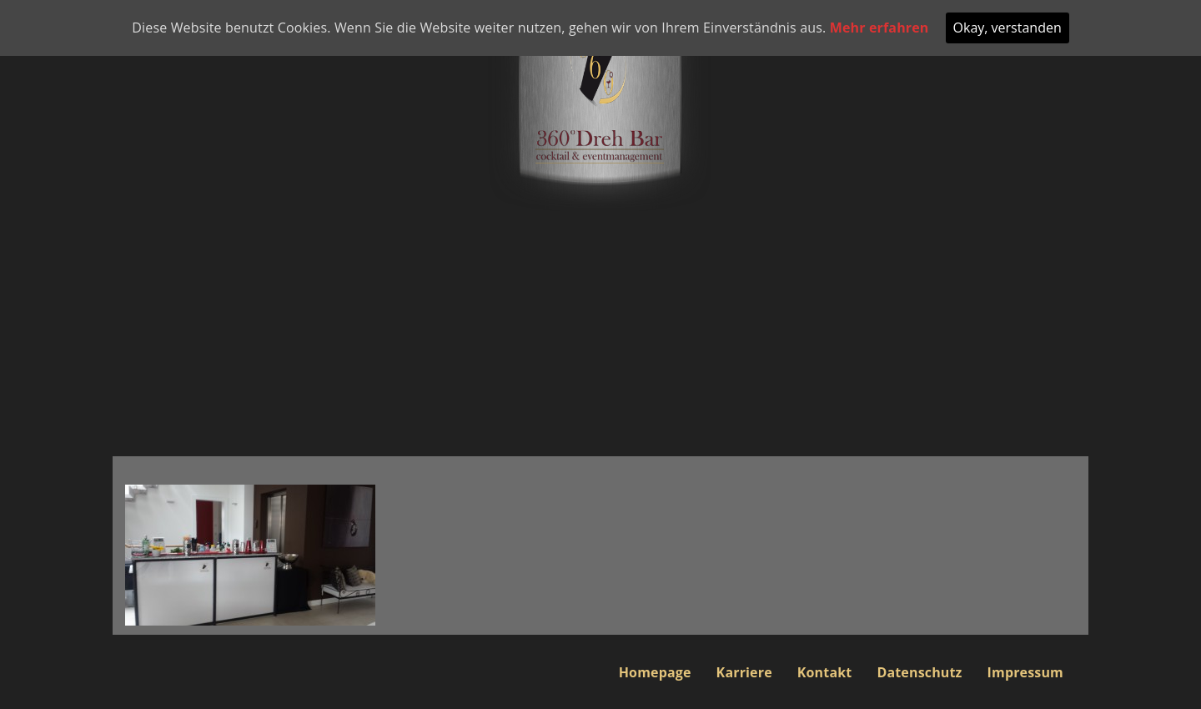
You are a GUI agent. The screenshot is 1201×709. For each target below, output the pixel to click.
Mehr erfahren (879, 27)
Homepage (655, 672)
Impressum (1025, 672)
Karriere (744, 672)
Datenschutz (919, 672)
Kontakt (824, 672)
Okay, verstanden (1007, 27)
